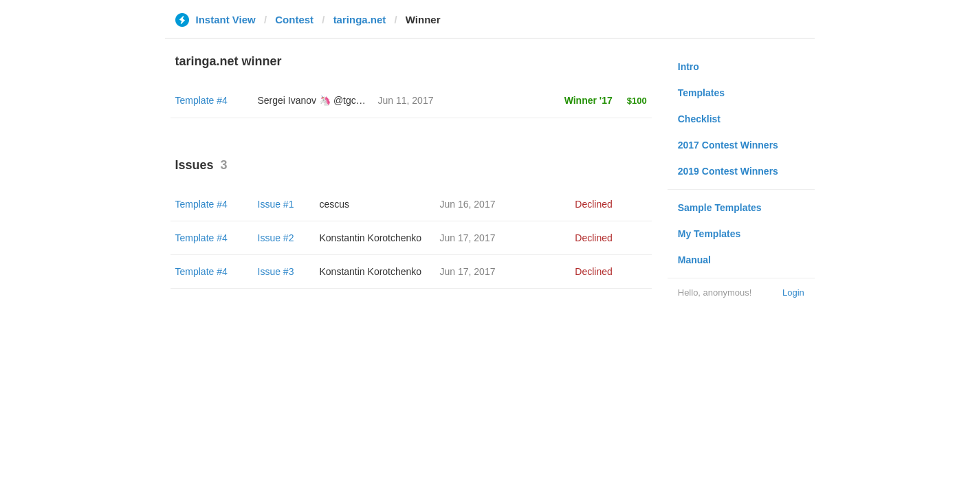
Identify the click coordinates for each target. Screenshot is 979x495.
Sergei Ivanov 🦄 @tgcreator (320, 100)
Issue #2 (276, 237)
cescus (335, 204)
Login (793, 292)
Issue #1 (276, 204)
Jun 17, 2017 (468, 237)
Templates (701, 92)
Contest (294, 19)
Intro (688, 66)
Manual (694, 259)
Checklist (699, 118)
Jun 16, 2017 (468, 204)
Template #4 (201, 100)
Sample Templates (720, 207)
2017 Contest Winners (728, 145)
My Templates (709, 233)
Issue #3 (276, 271)
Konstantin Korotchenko (371, 237)
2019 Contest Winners (728, 171)
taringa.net (359, 19)
